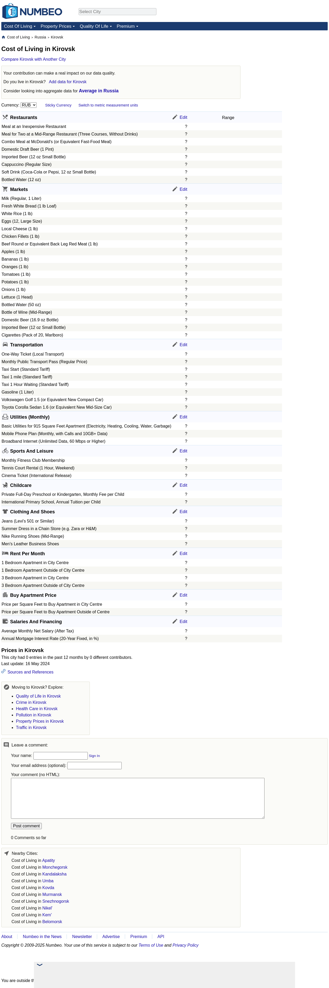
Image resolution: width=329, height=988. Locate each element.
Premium (126, 26)
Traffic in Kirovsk (31, 727)
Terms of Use (151, 945)
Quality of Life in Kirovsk (38, 696)
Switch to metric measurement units (108, 105)
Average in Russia (99, 90)
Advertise (111, 936)
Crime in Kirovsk (31, 702)
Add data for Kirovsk (67, 82)
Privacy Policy (186, 945)
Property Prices (55, 26)
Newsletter (82, 936)
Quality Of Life (94, 26)
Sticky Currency (58, 105)
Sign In (94, 756)
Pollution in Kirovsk (33, 715)
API (160, 936)
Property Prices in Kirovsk (40, 721)
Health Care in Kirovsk (36, 708)
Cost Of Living (18, 26)
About (6, 936)
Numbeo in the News (42, 936)
